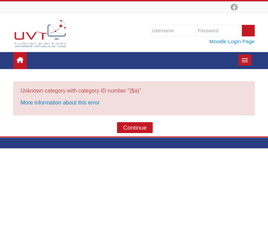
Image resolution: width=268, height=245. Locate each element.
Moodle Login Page (232, 41)
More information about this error (59, 102)
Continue (135, 127)
